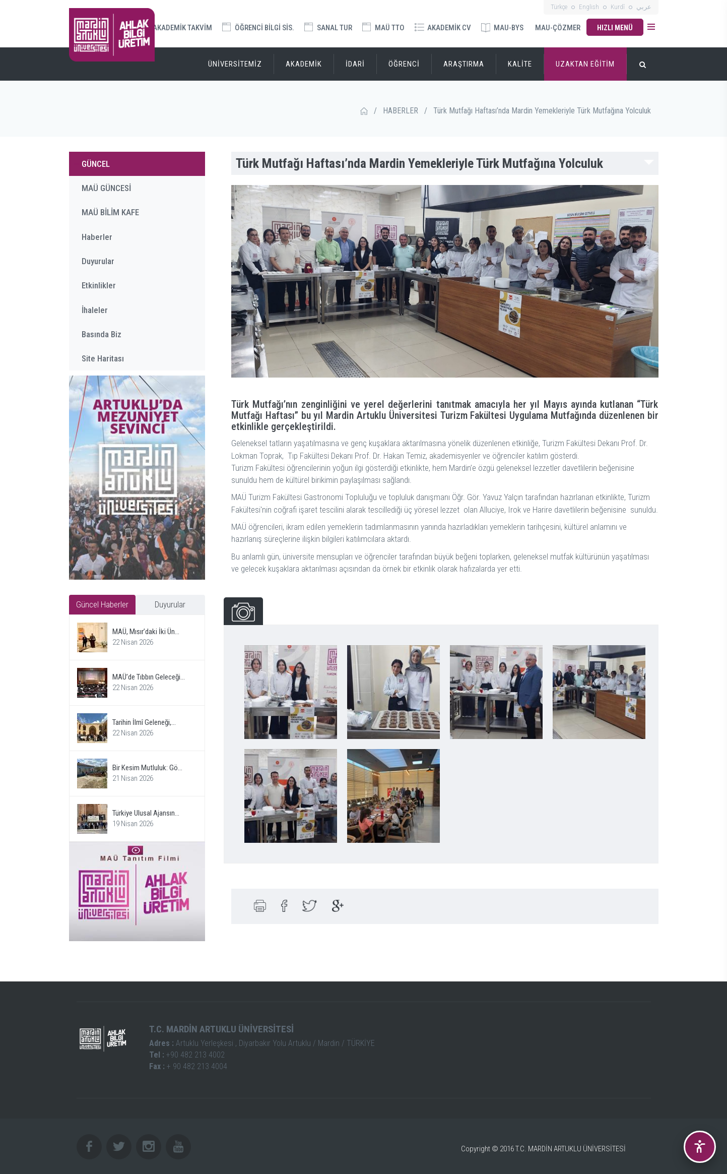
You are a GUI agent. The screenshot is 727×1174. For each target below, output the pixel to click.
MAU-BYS (502, 28)
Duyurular (98, 261)
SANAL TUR (328, 27)
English (589, 7)
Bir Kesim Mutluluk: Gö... (147, 767)
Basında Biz (101, 334)
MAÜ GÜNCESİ (106, 188)
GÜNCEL (96, 164)
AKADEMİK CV (443, 28)
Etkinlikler (99, 285)
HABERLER (400, 110)
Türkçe (559, 7)
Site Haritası (103, 358)
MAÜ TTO (383, 27)
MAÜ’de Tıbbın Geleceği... (148, 677)
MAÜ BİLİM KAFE (110, 212)
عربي (643, 7)
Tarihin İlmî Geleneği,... (144, 722)
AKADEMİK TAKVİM (176, 27)
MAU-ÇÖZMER (557, 27)
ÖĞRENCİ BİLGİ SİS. (258, 27)
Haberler (97, 237)
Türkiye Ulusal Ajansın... (145, 813)
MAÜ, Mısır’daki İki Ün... (145, 631)
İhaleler (95, 310)
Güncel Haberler (102, 604)
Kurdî (618, 7)
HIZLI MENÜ (615, 28)
